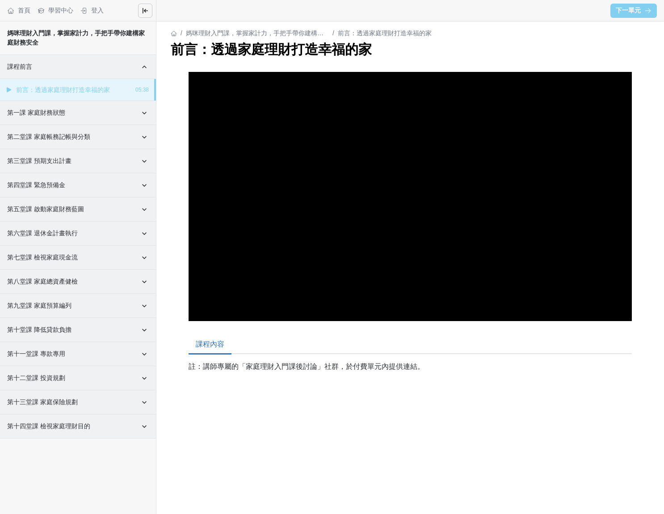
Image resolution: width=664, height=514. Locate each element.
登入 (92, 10)
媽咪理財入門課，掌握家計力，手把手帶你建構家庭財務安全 (255, 33)
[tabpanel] (410, 379)
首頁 (18, 10)
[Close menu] (145, 11)
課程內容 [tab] (210, 344)
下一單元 (633, 10)
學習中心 (55, 10)
